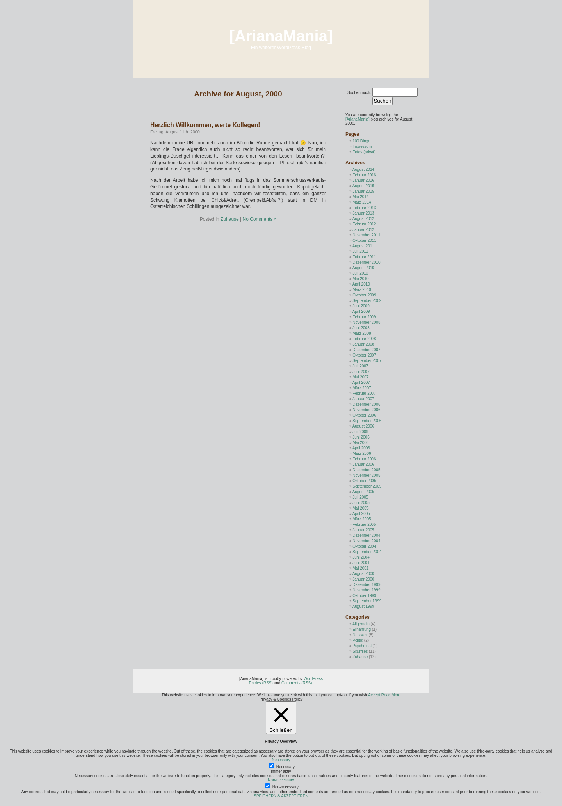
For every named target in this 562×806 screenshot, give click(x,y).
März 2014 (361, 202)
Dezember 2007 (366, 350)
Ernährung (361, 629)
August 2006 (363, 426)
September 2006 (366, 421)
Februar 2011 (364, 257)
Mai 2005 (360, 508)
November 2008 (366, 322)
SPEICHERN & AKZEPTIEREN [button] (281, 796)
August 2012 (363, 219)
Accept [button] (374, 695)
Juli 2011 (360, 251)
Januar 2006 (363, 464)
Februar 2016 (364, 175)
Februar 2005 (364, 524)
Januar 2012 (363, 229)
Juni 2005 (360, 503)
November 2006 (366, 410)
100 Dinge (361, 141)
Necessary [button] (281, 760)
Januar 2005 (363, 530)
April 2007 (361, 382)
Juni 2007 (360, 371)
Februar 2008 (364, 339)
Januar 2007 (363, 399)
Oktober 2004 (364, 546)
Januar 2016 (363, 180)
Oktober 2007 (364, 355)
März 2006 (361, 453)
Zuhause (230, 219)
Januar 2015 (363, 191)
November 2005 (366, 475)
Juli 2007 (360, 366)
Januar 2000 (363, 579)
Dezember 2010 (366, 262)
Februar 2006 (364, 459)
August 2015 (363, 186)
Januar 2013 (363, 213)
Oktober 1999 (364, 595)
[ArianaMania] (281, 35)
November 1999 (366, 590)
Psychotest (362, 646)
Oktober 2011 (364, 240)
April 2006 (361, 448)
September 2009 (366, 300)
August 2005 (363, 492)
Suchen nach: (359, 93)
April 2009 (361, 311)
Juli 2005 (360, 497)
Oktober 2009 (364, 295)
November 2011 (366, 235)
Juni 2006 (360, 437)
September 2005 (366, 486)
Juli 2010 (360, 273)
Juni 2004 (360, 557)
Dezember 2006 (366, 404)
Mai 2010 (360, 279)
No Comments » (260, 219)
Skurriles (360, 651)
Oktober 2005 (364, 481)
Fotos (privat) (363, 152)
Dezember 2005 (366, 470)
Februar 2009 (364, 317)
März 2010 (361, 290)
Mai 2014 (360, 197)
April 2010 (361, 284)
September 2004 (366, 552)
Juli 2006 (360, 432)
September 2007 (366, 361)
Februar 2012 (364, 224)
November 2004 (366, 541)
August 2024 (363, 169)
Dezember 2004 (366, 535)
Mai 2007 (360, 377)
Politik (357, 640)
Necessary (285, 767)
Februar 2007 (364, 393)
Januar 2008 (363, 344)
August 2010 (363, 268)
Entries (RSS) (261, 683)
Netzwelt (359, 635)
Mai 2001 (360, 568)
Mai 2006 (360, 442)
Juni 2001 (360, 563)
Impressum (362, 146)
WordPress (313, 678)
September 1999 (366, 601)
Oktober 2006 (364, 415)
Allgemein (361, 624)
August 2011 (363, 246)
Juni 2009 (360, 306)
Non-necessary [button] (281, 780)
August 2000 (363, 574)
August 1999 (363, 606)
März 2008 (361, 333)
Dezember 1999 (366, 584)
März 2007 (361, 388)
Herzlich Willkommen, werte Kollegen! (205, 125)
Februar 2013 (364, 208)
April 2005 (361, 513)
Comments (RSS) (296, 683)
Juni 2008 (360, 328)
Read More (390, 695)
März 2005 (361, 519)
